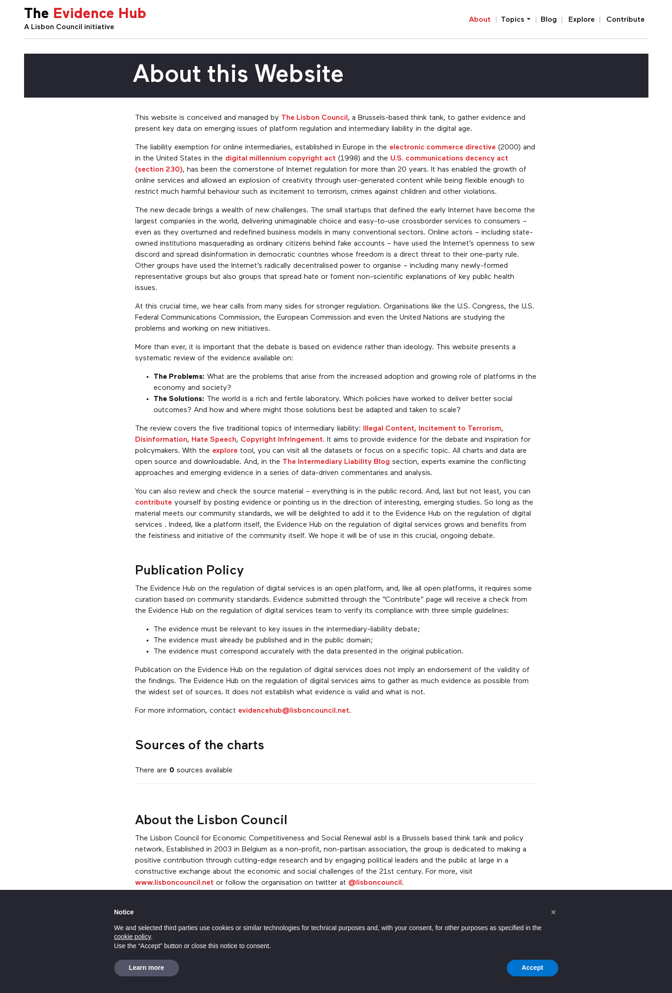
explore (225, 451)
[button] (553, 912)
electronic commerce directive (442, 147)
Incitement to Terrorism (460, 428)
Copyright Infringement (281, 440)
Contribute (625, 20)
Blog (549, 20)
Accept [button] (532, 967)
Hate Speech (213, 440)
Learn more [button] (146, 967)
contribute (153, 502)
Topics (512, 20)
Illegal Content (388, 428)
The (85, 14)
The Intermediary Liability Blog (336, 462)
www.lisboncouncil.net (174, 883)
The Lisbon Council (314, 118)
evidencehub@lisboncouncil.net (293, 711)
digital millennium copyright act (280, 158)
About (480, 20)
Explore (581, 20)
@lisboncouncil (375, 883)
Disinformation (161, 440)
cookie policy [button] (132, 936)
